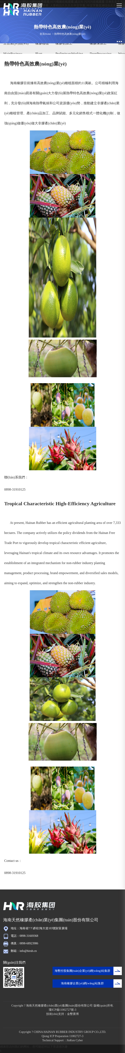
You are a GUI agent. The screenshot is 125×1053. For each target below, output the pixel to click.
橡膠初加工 (63, 43)
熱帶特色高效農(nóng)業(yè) (69, 33)
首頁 (42, 33)
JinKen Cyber (75, 1040)
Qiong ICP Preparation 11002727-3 (62, 1036)
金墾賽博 (73, 1014)
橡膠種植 (42, 43)
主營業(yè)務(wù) (16, 43)
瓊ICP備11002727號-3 (62, 1009)
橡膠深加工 (98, 43)
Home (48, 33)
